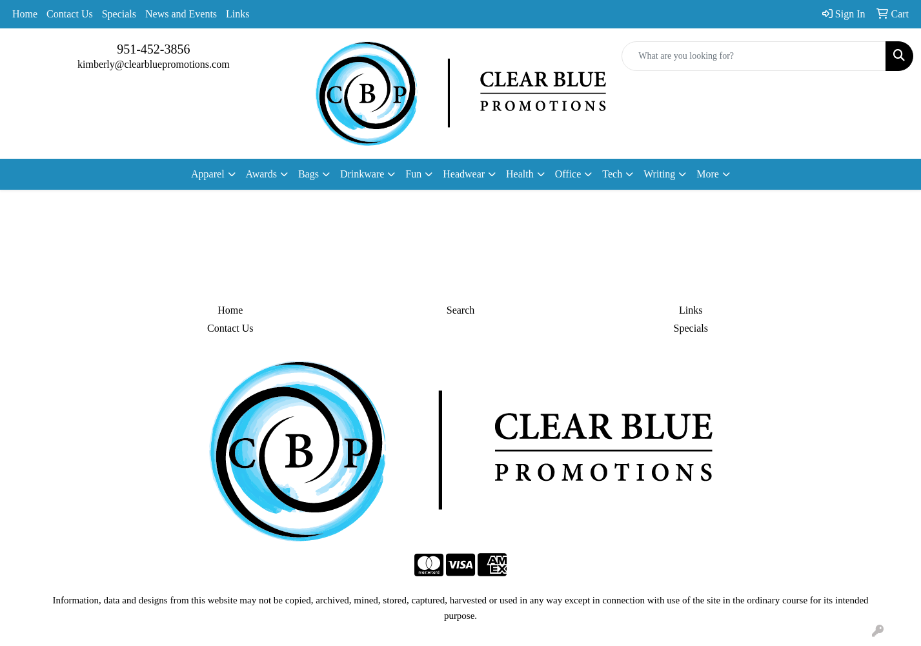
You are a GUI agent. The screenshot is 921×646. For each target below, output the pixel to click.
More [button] (707, 173)
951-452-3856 (153, 49)
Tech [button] (612, 173)
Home (24, 13)
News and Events (181, 13)
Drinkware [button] (362, 173)
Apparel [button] (208, 173)
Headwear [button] (464, 173)
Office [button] (568, 173)
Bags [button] (308, 173)
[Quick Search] (754, 56)
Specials (119, 13)
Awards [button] (261, 173)
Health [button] (520, 173)
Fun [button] (413, 173)
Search (461, 310)
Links (237, 13)
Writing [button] (659, 173)
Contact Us (69, 13)
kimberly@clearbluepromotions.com (153, 64)
